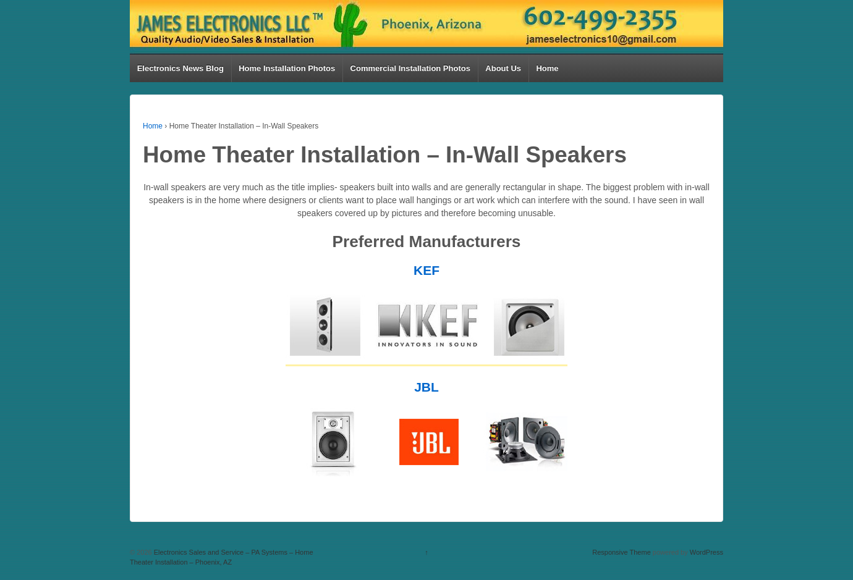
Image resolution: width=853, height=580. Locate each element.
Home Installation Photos (287, 68)
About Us (503, 68)
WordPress (706, 552)
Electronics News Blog (180, 68)
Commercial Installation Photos (410, 68)
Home (547, 68)
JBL (426, 387)
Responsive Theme (621, 552)
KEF (426, 270)
